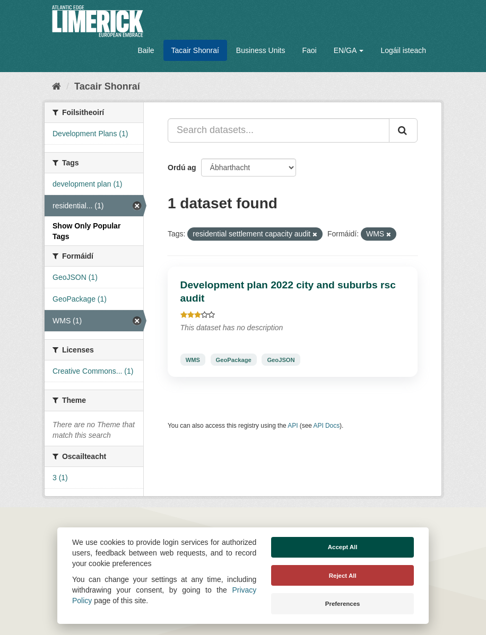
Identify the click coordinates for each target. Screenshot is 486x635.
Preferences (342, 604)
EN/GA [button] (349, 50)
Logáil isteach (403, 50)
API (293, 425)
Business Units (260, 50)
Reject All (343, 575)
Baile (145, 50)
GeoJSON (280, 359)
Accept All (343, 547)
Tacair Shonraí (195, 50)
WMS (193, 359)
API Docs (327, 425)
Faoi (309, 50)
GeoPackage (233, 359)
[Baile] (56, 86)
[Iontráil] (403, 130)
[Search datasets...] (278, 130)
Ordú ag (182, 167)
